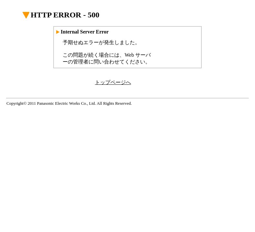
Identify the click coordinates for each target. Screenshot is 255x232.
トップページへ (113, 82)
